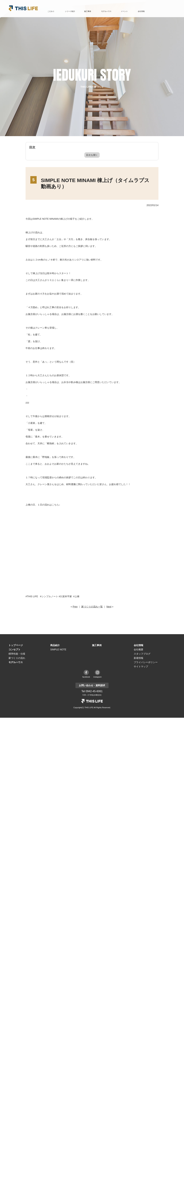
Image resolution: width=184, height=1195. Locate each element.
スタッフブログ (142, 653)
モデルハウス (106, 11)
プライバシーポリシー (146, 662)
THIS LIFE (23, 8)
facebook (86, 677)
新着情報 (138, 658)
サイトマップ (141, 666)
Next (108, 606)
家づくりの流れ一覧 (92, 606)
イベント (124, 11)
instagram (97, 677)
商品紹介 (55, 645)
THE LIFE (92, 701)
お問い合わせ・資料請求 (164, 11)
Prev (75, 606)
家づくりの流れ (17, 658)
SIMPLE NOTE (58, 649)
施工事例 (87, 11)
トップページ (16, 645)
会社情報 (138, 645)
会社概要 (138, 649)
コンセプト (14, 649)
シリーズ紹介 (70, 11)
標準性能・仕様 (17, 653)
